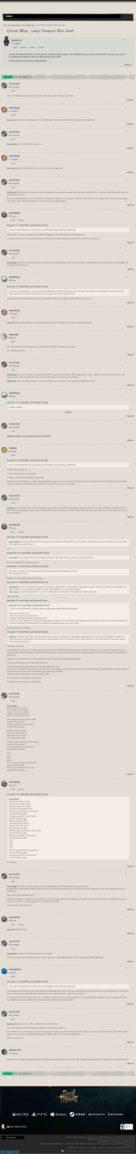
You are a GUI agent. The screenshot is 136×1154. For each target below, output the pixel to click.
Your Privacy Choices (71, 1151)
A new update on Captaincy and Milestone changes (30, 61)
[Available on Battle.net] (116, 1115)
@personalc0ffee (12, 263)
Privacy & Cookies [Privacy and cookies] (93, 1151)
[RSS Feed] (2, 25)
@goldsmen (10, 508)
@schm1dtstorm (12, 436)
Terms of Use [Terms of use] (82, 1151)
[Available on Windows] (58, 1115)
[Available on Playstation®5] (39, 1115)
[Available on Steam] (77, 1115)
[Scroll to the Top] (2, 1152)
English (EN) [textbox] (10, 1137)
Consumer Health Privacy (127, 1151)
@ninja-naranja (12, 144)
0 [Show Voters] (125, 83)
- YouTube (68, 412)
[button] (62, 16)
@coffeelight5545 (12, 1024)
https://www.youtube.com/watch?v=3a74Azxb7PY (34, 436)
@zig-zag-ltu (11, 120)
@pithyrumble (11, 566)
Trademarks (114, 1151)
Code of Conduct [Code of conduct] (105, 1151)
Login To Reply (8, 77)
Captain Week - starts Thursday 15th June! (34, 225)
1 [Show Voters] (125, 107)
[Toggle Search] (9, 19)
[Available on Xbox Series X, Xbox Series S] (20, 1115)
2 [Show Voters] (125, 131)
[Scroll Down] (15, 1152)
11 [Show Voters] (124, 39)
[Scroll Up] (4, 1152)
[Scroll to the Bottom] (17, 1152)
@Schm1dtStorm (12, 375)
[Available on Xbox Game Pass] (97, 1115)
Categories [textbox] (9, 16)
